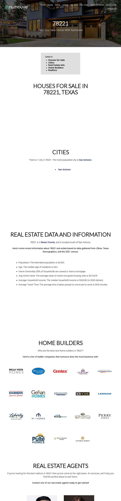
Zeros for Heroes (96, 5)
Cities (51, 62)
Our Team (83, 5)
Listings (64, 5)
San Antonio (85, 160)
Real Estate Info (56, 65)
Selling (56, 5)
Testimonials (111, 5)
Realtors (52, 70)
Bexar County (48, 242)
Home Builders (55, 67)
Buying (49, 5)
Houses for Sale (56, 60)
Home (41, 5)
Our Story (73, 5)
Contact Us (111, 9)
